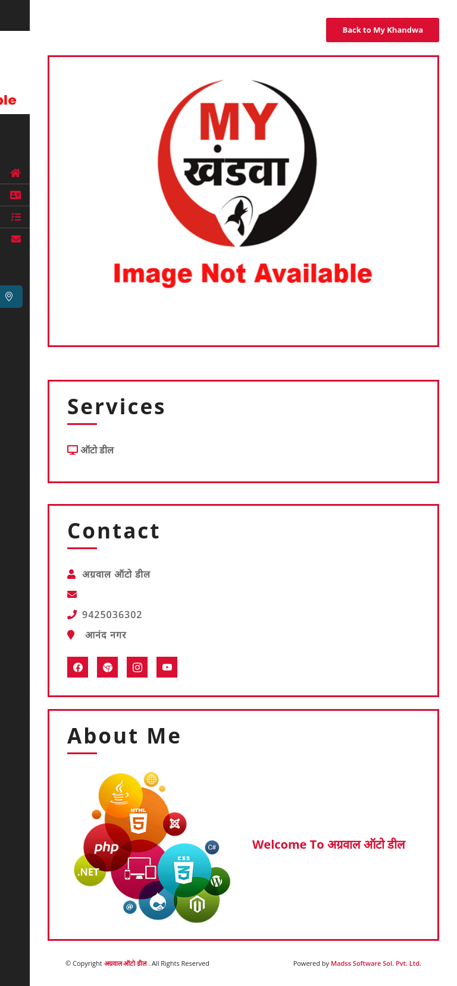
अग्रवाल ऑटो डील (126, 963)
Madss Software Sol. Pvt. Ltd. (376, 963)
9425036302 (112, 614)
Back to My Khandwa (382, 29)
